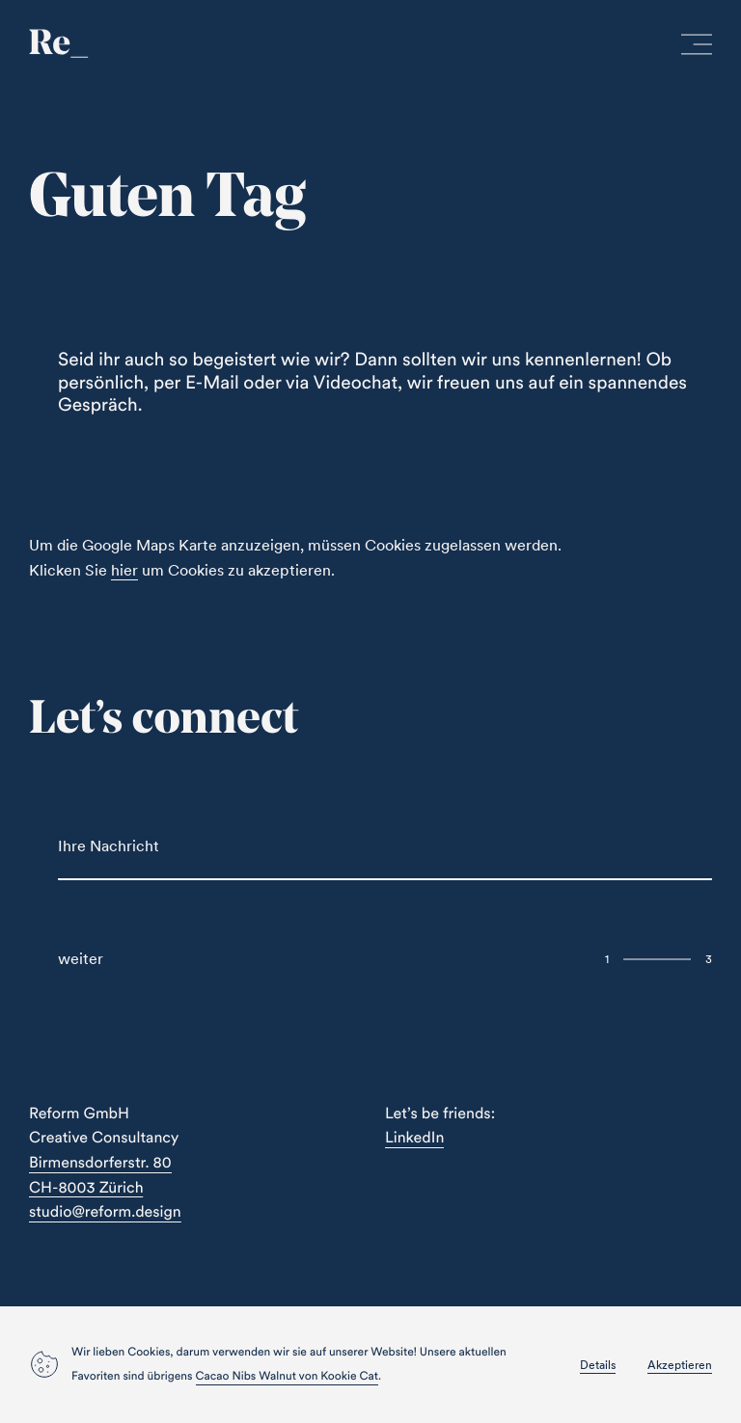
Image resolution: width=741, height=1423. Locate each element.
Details (598, 1364)
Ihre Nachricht (108, 845)
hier (124, 569)
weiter (80, 958)
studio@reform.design (105, 1212)
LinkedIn (414, 1137)
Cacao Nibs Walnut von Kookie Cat (287, 1376)
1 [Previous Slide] (607, 959)
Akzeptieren (679, 1364)
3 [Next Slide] (708, 959)
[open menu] (696, 48)
